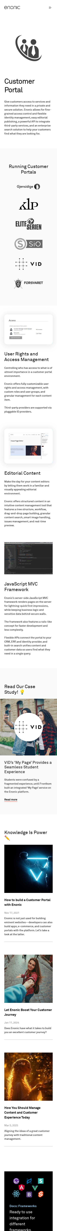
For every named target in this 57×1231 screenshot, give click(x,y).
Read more (10, 799)
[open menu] (51, 8)
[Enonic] (16, 8)
